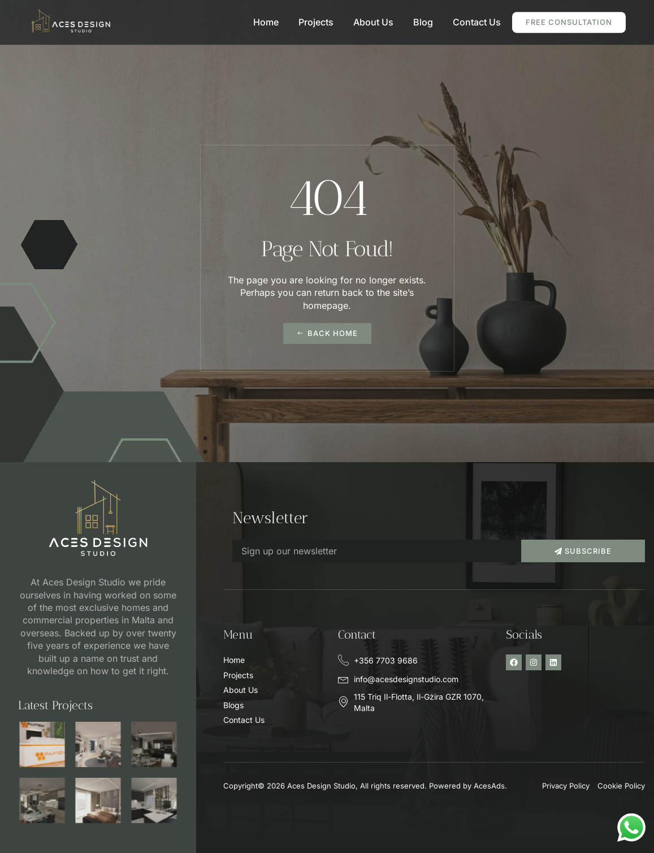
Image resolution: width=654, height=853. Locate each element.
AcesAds (489, 785)
